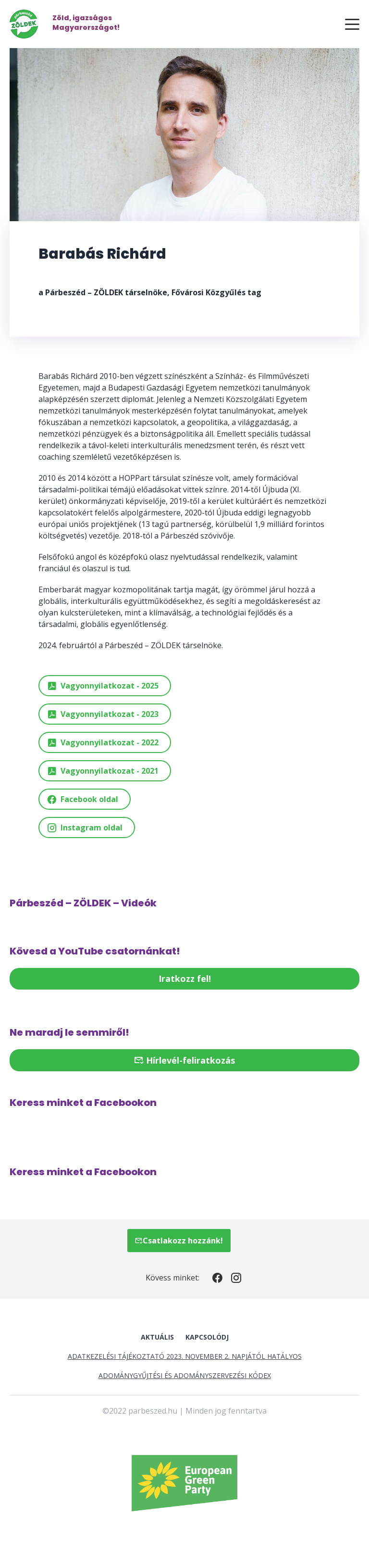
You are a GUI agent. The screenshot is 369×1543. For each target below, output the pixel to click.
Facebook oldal (82, 799)
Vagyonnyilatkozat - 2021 (103, 771)
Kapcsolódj (207, 1337)
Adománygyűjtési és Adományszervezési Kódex (184, 1375)
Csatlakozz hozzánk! (179, 1240)
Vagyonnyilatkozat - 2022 (103, 743)
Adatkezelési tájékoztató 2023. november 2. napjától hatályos (185, 1356)
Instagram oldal (85, 828)
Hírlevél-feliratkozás (184, 1060)
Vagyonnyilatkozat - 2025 (103, 686)
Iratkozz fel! (185, 978)
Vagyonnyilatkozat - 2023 (103, 714)
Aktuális (157, 1337)
